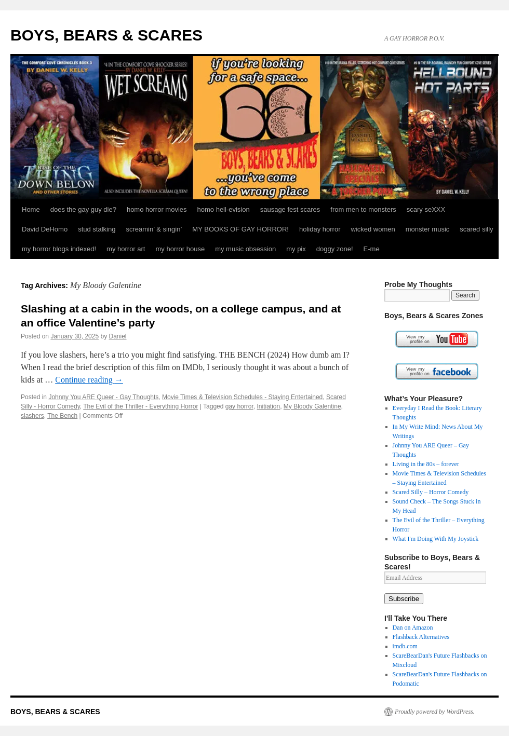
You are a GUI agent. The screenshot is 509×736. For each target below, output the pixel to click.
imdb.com (405, 646)
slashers (32, 415)
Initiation (268, 406)
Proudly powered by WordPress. (435, 711)
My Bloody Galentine (312, 406)
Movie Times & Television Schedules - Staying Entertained (242, 397)
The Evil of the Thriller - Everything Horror (140, 406)
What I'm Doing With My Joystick (436, 538)
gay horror (239, 406)
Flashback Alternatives (421, 636)
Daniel (118, 336)
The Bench (62, 415)
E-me (372, 249)
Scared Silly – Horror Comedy (431, 492)
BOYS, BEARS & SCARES (106, 35)
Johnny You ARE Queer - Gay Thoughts (103, 397)
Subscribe (404, 599)
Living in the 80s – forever (426, 464)
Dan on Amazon (413, 627)
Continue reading (89, 379)
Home (31, 209)
